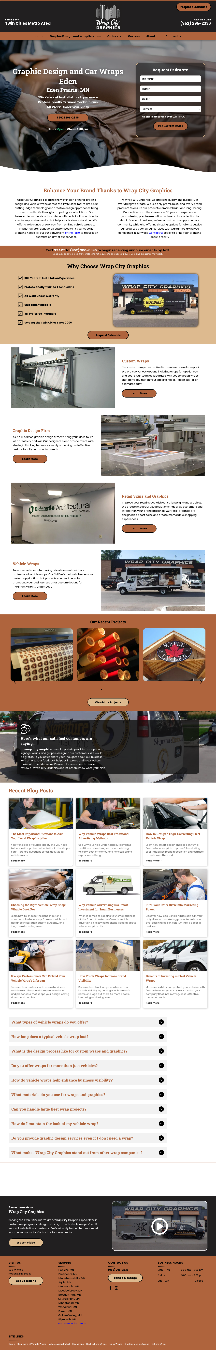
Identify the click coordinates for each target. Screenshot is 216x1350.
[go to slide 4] (114, 689)
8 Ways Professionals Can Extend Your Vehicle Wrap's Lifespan (38, 978)
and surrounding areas (72, 1323)
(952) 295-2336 (195, 23)
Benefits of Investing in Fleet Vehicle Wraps (171, 978)
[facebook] (110, 1288)
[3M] (83, 1179)
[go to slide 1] (101, 689)
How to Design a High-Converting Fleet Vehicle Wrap (173, 836)
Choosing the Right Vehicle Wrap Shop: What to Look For (38, 907)
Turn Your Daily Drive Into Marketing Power (172, 907)
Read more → (19, 860)
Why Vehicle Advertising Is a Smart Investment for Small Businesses (103, 907)
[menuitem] (38, 36)
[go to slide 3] (110, 689)
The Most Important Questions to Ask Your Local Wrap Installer (37, 836)
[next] (201, 681)
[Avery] (133, 1179)
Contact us (156, 233)
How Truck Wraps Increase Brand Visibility (102, 978)
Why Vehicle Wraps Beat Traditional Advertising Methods (103, 836)
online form (72, 233)
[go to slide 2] (105, 689)
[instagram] (116, 1288)
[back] (15, 681)
